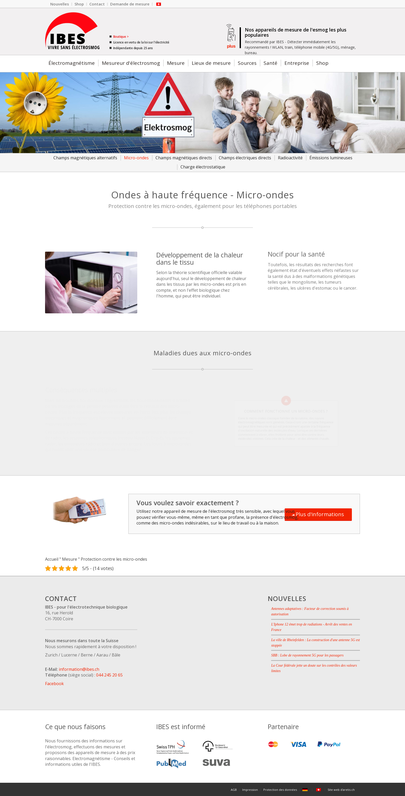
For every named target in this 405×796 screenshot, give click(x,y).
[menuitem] (60, 4)
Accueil (51, 559)
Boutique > (120, 36)
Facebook (54, 683)
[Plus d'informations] (318, 514)
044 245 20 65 (109, 675)
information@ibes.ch (79, 669)
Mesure (69, 559)
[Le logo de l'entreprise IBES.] (72, 31)
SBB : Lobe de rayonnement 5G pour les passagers (307, 655)
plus (231, 46)
